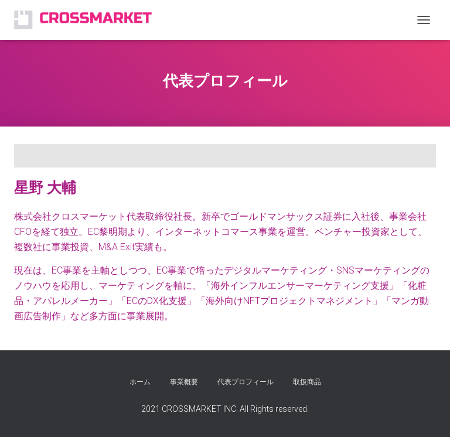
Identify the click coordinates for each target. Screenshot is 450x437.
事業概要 (184, 382)
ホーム (140, 382)
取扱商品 (307, 382)
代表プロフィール (245, 382)
